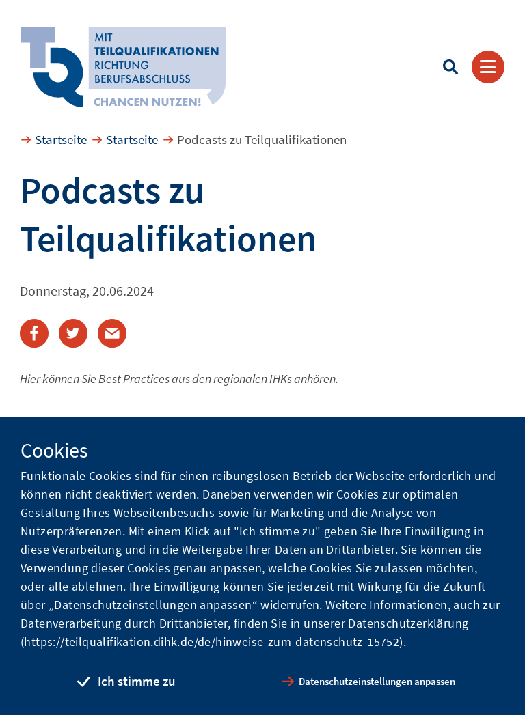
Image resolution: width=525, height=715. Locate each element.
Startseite (61, 139)
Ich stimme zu (137, 681)
